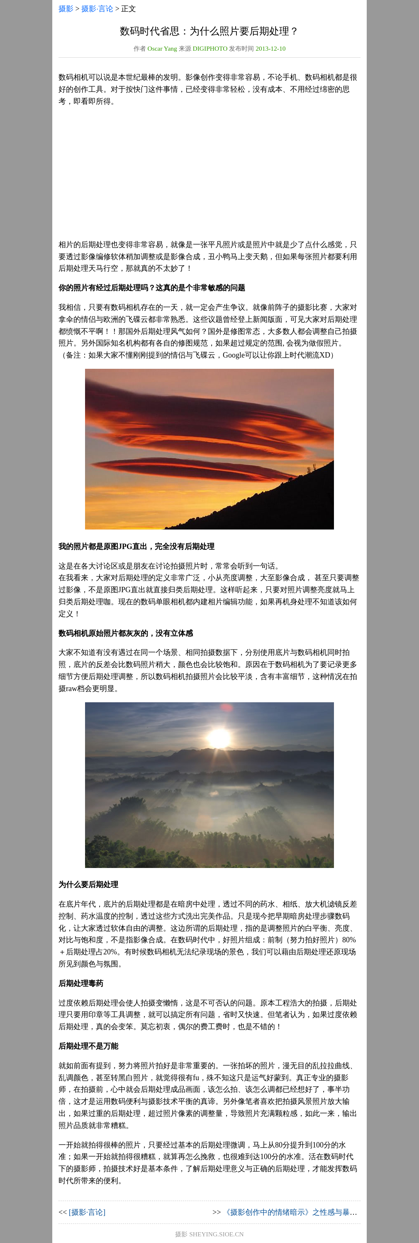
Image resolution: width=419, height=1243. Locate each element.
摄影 (65, 9)
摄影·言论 (97, 9)
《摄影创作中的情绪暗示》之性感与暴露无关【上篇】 (312, 1212)
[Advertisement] (209, 173)
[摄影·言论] (87, 1212)
